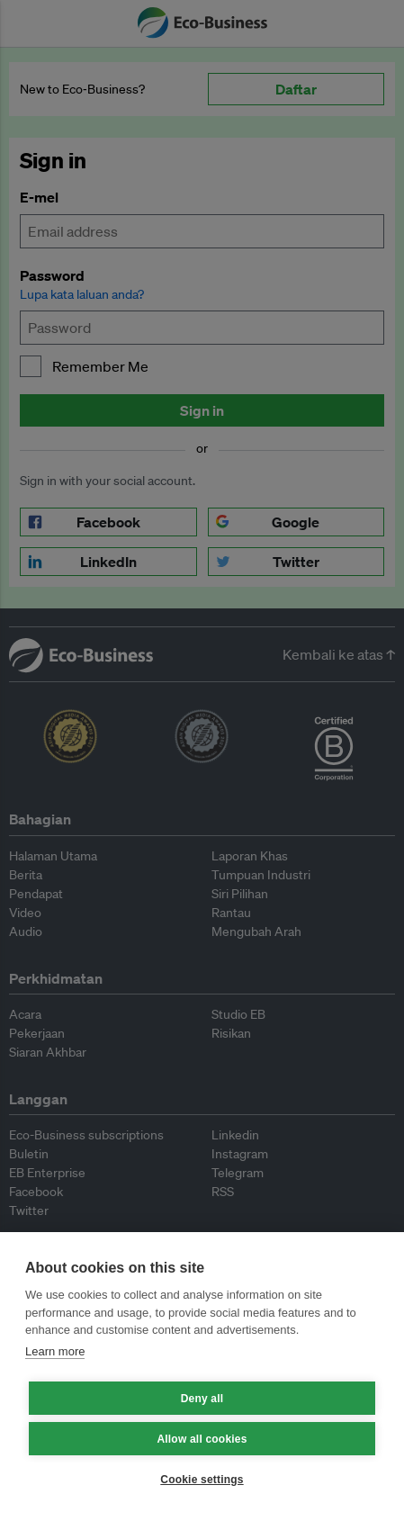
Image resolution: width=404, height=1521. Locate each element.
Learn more (55, 1351)
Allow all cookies (202, 1439)
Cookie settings (201, 1479)
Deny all (202, 1398)
